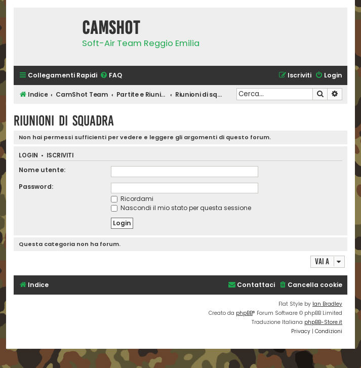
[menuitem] (111, 76)
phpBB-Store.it (323, 322)
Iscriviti (60, 155)
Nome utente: (42, 170)
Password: (36, 186)
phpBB (244, 313)
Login (28, 155)
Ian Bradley (327, 304)
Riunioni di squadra (64, 121)
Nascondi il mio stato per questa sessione (181, 207)
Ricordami (132, 198)
